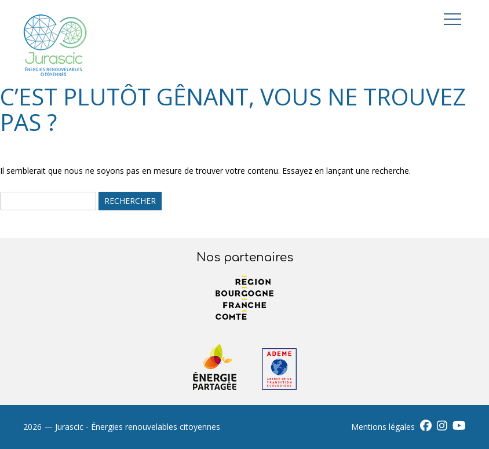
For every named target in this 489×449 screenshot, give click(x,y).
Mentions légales (383, 426)
